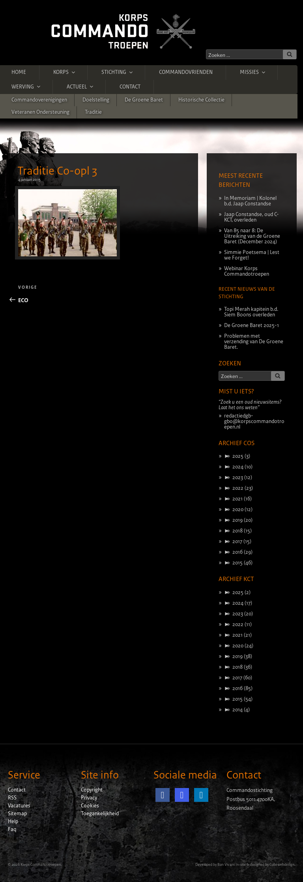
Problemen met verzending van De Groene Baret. (253, 341)
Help (13, 821)
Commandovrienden (186, 72)
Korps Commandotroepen (41, 865)
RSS (12, 798)
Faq (12, 829)
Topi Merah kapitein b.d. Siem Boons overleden (251, 312)
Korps (64, 72)
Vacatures (19, 806)
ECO (83, 137)
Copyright (92, 790)
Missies (253, 72)
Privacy (89, 798)
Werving (26, 86)
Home (18, 72)
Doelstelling (95, 100)
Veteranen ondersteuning (40, 112)
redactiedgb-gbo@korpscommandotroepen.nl (254, 421)
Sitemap (17, 813)
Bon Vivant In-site (231, 865)
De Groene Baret (144, 100)
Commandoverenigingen (39, 100)
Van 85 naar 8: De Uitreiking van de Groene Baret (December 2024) (252, 236)
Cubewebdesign (281, 865)
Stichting (117, 72)
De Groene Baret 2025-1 (251, 325)
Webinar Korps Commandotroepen (246, 271)
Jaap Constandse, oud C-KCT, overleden (251, 217)
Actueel (80, 86)
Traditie (93, 112)
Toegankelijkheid (100, 813)
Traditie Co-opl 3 (57, 171)
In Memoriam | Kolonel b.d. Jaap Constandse (250, 201)
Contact (130, 87)
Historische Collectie (201, 100)
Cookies (90, 806)
